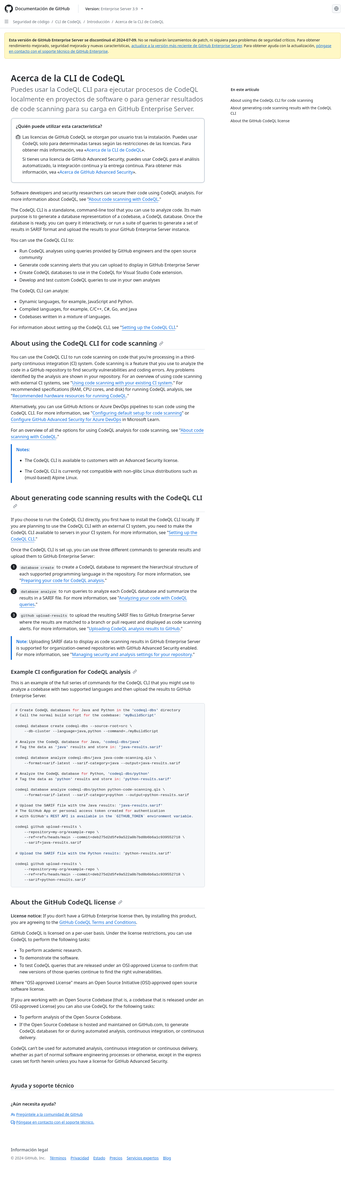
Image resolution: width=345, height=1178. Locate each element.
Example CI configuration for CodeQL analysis (74, 671)
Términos (58, 1158)
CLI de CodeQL (68, 21)
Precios (116, 1158)
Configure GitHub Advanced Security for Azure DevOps (66, 419)
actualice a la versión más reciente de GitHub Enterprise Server (186, 45)
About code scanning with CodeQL (123, 199)
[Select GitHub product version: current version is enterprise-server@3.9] (114, 9)
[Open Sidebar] (6, 21)
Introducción (98, 21)
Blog (167, 1158)
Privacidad (80, 1158)
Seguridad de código (31, 21)
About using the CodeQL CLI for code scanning (87, 343)
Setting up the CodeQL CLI (148, 327)
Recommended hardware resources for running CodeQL (69, 396)
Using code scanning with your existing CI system (122, 383)
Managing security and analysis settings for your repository (132, 654)
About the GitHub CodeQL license (66, 901)
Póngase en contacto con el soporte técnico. (52, 1122)
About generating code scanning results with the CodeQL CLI (106, 500)
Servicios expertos (143, 1158)
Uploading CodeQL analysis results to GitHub (134, 629)
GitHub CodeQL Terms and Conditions (97, 922)
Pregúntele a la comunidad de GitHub (47, 1114)
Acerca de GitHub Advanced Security (96, 172)
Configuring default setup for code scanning (137, 413)
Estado (99, 1158)
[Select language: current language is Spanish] (336, 8)
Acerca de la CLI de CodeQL (139, 21)
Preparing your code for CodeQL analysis (62, 580)
